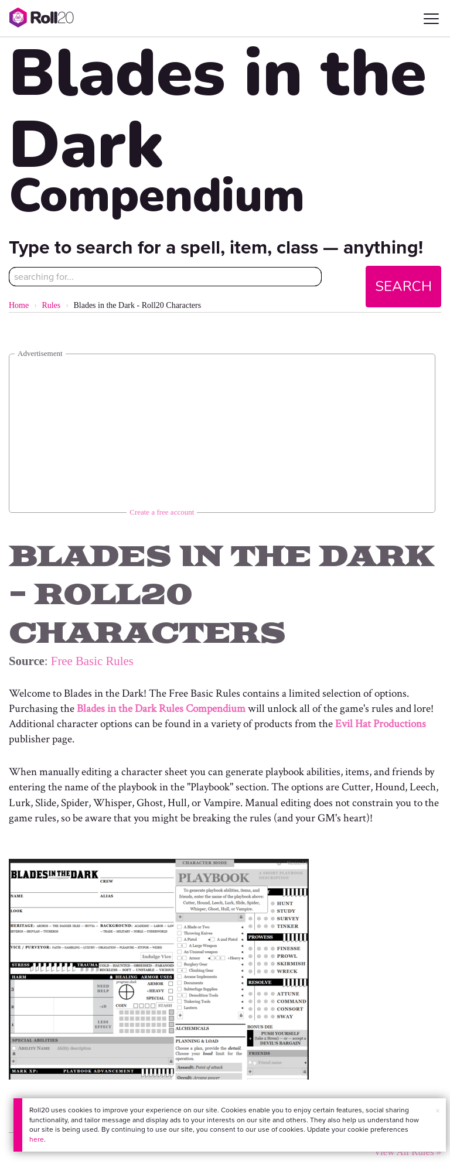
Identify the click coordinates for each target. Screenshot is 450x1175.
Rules (51, 305)
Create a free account (161, 512)
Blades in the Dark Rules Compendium (161, 708)
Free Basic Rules (92, 660)
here (36, 1139)
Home (19, 305)
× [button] (437, 1111)
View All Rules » (407, 1151)
